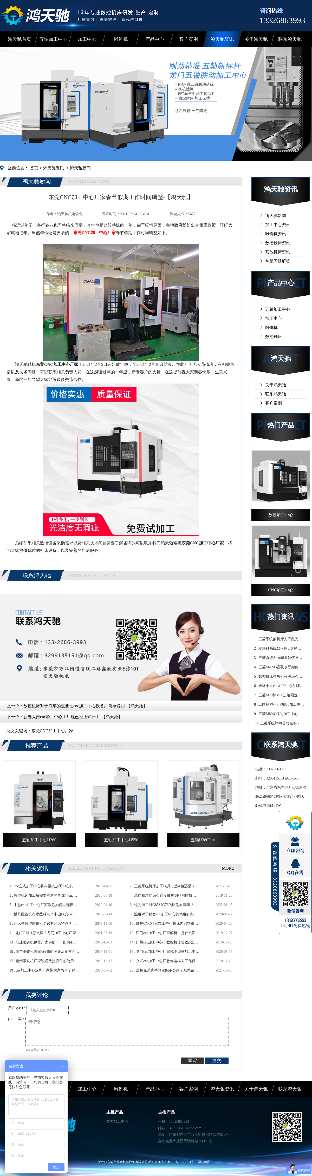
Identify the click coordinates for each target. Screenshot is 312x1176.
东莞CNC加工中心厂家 (52, 731)
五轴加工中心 (53, 39)
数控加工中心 (117, 1122)
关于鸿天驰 (256, 39)
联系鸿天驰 (290, 39)
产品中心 (154, 39)
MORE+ (229, 868)
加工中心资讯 (277, 224)
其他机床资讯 (277, 252)
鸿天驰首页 (19, 39)
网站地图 (204, 1162)
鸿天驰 (281, 358)
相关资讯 (36, 868)
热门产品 (280, 425)
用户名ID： (17, 1008)
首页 (34, 168)
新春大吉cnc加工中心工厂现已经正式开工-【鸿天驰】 (72, 717)
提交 (217, 1060)
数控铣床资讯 (277, 243)
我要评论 (36, 995)
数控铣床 (273, 336)
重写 (192, 1060)
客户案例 (188, 39)
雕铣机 (121, 39)
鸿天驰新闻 (80, 168)
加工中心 (87, 39)
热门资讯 (280, 616)
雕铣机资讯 (275, 234)
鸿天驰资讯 (222, 39)
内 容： (16, 1019)
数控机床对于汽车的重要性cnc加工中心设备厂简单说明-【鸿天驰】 (85, 706)
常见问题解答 (277, 261)
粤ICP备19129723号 (180, 1162)
